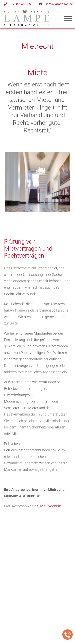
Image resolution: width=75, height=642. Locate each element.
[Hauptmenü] (68, 19)
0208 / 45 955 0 (22, 4)
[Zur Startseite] (26, 25)
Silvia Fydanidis (49, 506)
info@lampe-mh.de (59, 4)
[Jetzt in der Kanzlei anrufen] (67, 634)
